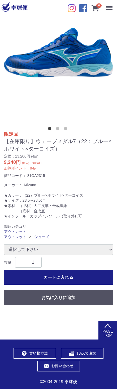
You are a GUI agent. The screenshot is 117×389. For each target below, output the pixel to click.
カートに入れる (58, 277)
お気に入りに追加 (58, 297)
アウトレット (15, 231)
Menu (110, 5)
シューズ (41, 237)
